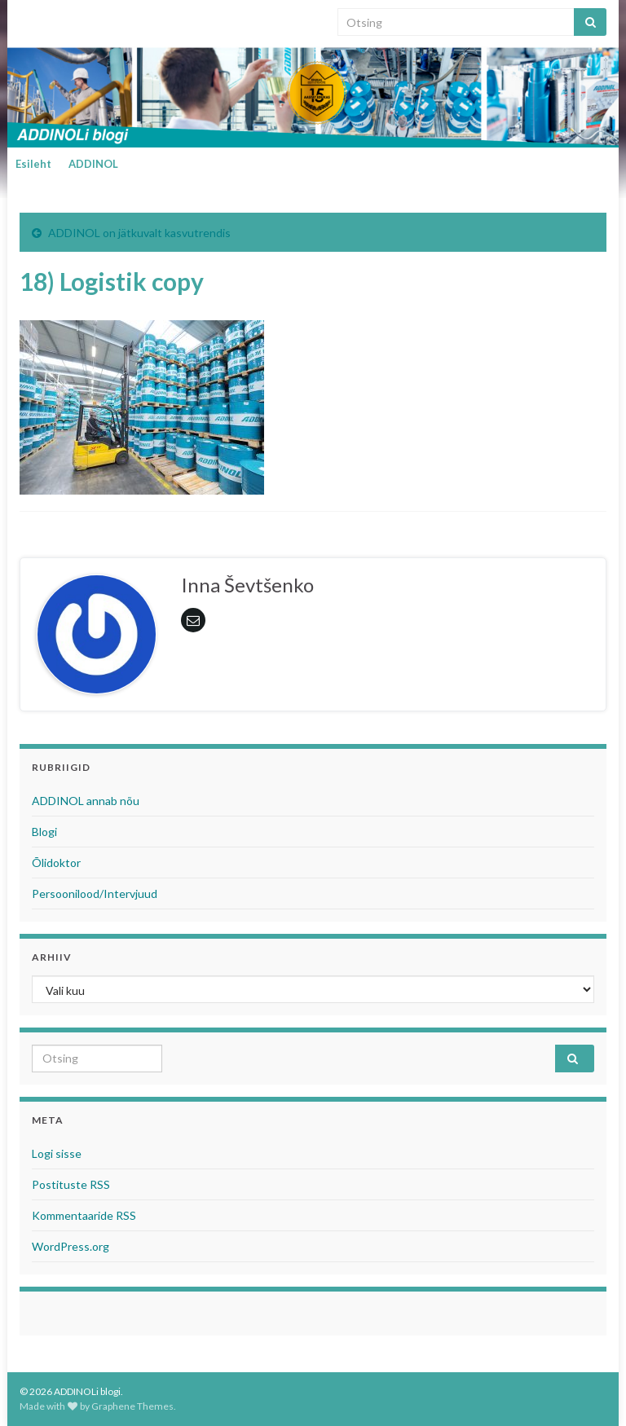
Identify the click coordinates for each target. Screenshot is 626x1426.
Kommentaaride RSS (84, 1215)
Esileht (33, 163)
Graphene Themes (132, 1406)
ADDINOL (93, 163)
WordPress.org (70, 1246)
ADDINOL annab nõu (85, 801)
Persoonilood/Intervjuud (94, 893)
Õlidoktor (56, 862)
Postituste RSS (71, 1184)
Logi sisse (57, 1153)
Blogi (44, 831)
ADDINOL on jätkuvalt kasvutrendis (139, 233)
